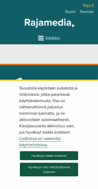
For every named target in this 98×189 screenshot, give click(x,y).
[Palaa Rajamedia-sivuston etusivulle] (36, 23)
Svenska (87, 11)
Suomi (70, 11)
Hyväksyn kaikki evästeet (49, 156)
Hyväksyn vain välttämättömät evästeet (49, 169)
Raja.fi (88, 5)
